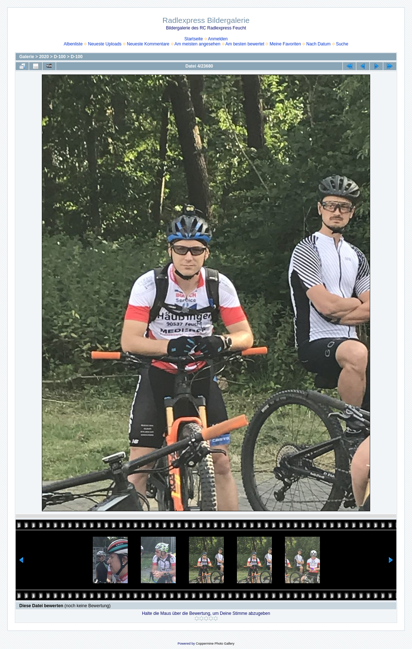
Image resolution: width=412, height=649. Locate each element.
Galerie (26, 56)
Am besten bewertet (244, 44)
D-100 (60, 56)
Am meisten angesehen (197, 44)
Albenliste (73, 44)
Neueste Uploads (105, 44)
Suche (342, 44)
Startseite (194, 38)
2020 (44, 56)
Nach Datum (318, 44)
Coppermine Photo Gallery (215, 643)
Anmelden (217, 38)
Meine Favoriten (285, 44)
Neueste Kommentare (148, 44)
